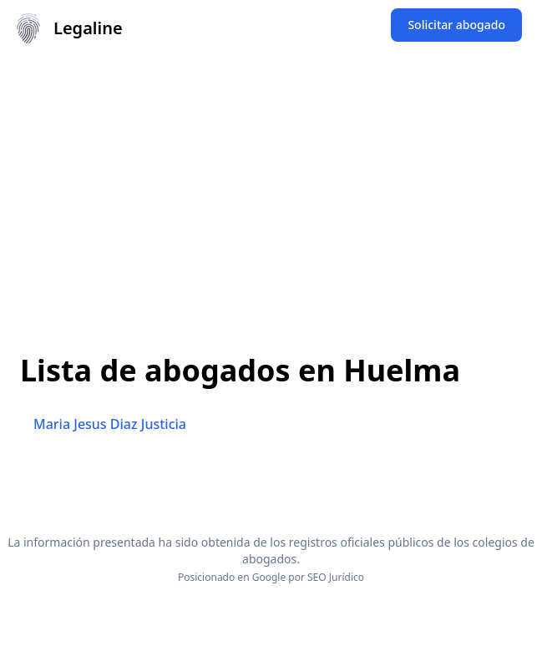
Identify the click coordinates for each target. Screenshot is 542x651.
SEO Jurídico (335, 577)
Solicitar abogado (456, 25)
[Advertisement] (271, 182)
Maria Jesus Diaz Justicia (109, 424)
